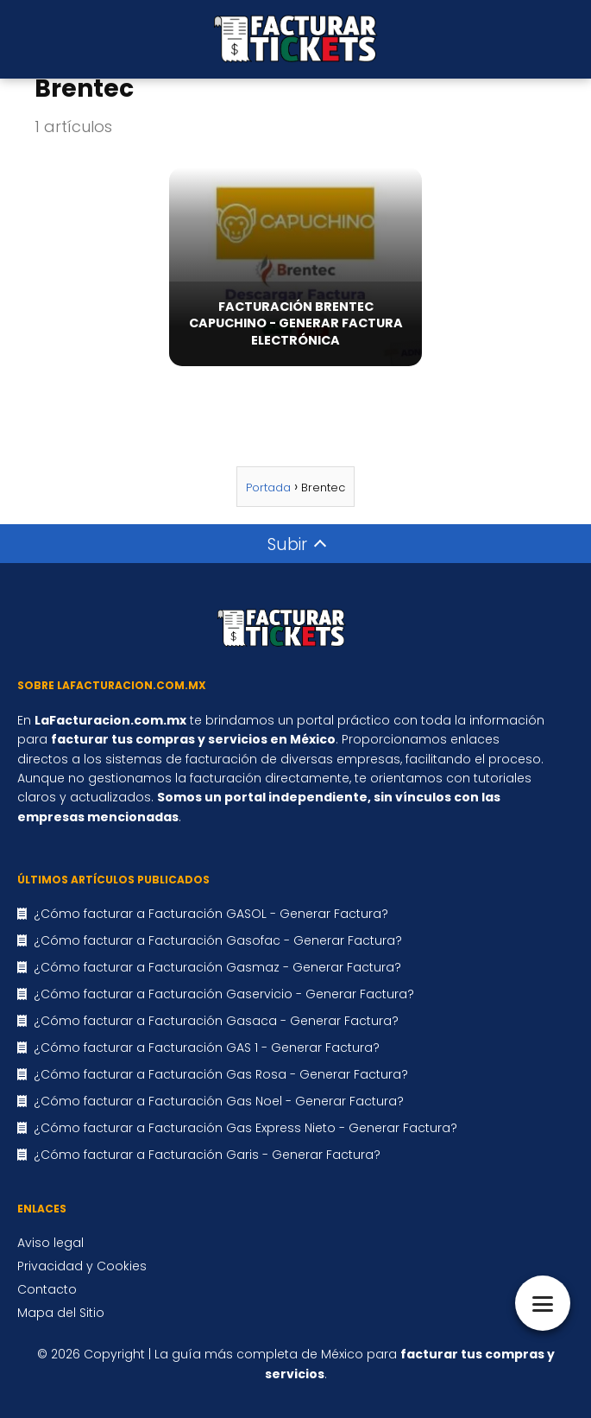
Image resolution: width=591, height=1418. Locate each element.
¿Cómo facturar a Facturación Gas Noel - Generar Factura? (219, 1101)
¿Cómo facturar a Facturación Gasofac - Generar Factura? (218, 940)
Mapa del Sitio (60, 1312)
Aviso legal (50, 1242)
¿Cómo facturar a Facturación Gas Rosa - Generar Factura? (221, 1074)
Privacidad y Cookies (82, 1266)
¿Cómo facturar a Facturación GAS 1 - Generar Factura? (207, 1047)
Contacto (47, 1289)
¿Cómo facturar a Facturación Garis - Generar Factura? (207, 1154)
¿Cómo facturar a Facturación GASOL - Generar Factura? (211, 913)
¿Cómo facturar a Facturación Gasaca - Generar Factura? (216, 1020)
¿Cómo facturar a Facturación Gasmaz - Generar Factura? (217, 967)
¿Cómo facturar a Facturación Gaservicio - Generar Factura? (224, 994)
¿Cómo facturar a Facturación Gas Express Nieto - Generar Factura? (245, 1127)
